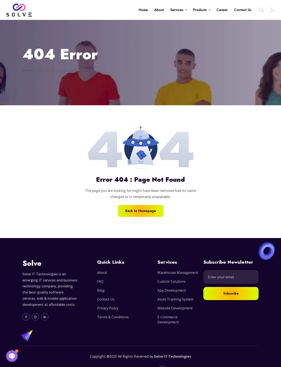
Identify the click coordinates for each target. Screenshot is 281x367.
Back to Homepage (140, 210)
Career (222, 9)
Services (176, 9)
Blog (101, 290)
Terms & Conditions (113, 317)
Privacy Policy (107, 308)
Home (143, 9)
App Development (171, 290)
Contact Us (242, 9)
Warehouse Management (177, 272)
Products (200, 9)
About (159, 9)
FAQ (100, 281)
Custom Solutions (171, 281)
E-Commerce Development (168, 319)
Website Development (175, 308)
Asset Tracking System (175, 299)
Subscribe (231, 293)
